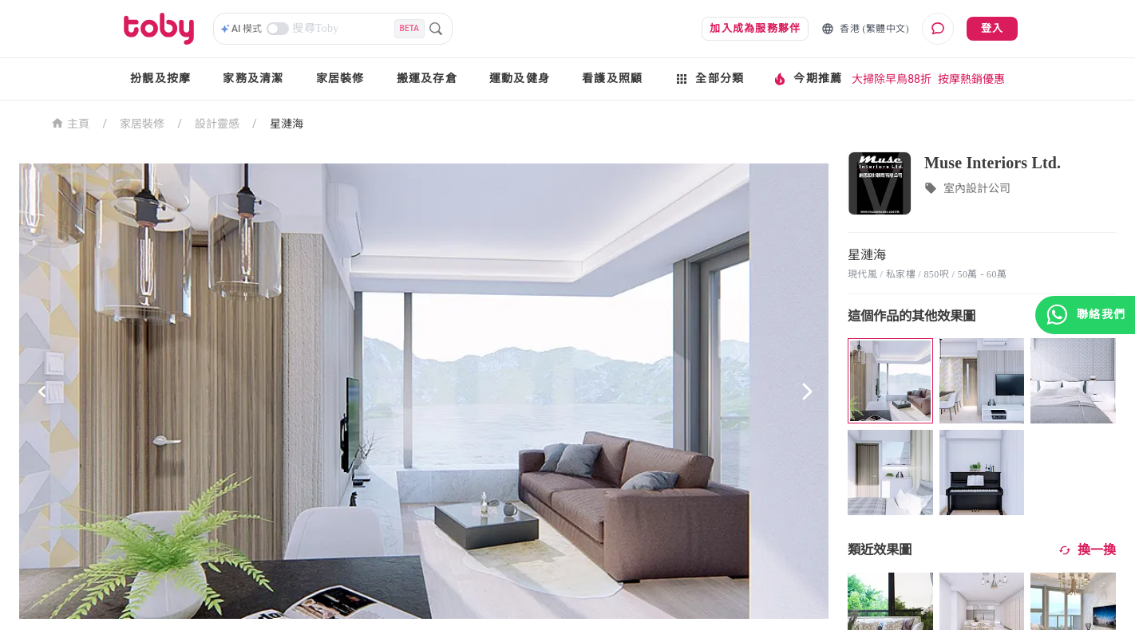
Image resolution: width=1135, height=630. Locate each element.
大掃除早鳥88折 (891, 79)
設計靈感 (217, 123)
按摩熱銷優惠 (971, 79)
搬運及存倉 (427, 79)
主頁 (70, 122)
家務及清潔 (253, 79)
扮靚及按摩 (160, 79)
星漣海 (286, 123)
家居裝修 (340, 79)
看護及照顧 (612, 79)
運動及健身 (519, 79)
